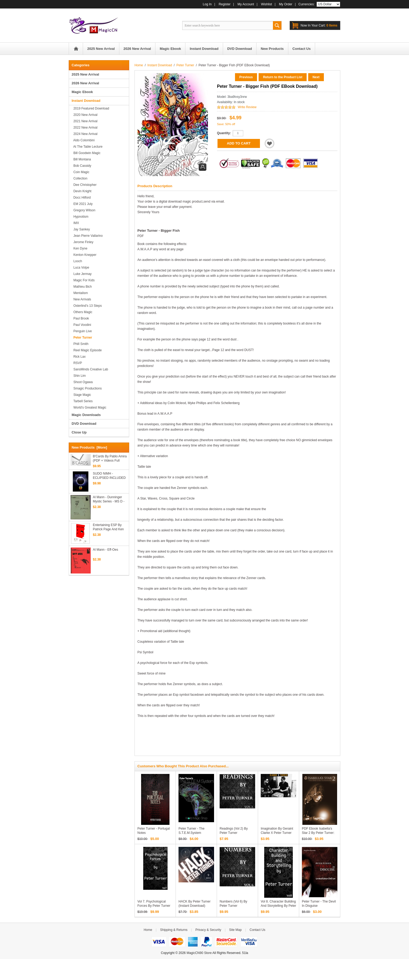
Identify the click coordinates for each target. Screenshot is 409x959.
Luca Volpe (80, 267)
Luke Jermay (82, 274)
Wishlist (266, 4)
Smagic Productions (87, 388)
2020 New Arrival (84, 115)
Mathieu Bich (82, 286)
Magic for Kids (83, 280)
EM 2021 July (82, 204)
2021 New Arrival (84, 121)
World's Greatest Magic (89, 407)
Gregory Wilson (83, 210)
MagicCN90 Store (199, 953)
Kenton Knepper (84, 255)
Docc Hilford (81, 197)
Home (76, 49)
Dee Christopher (84, 185)
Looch (77, 261)
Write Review (247, 107)
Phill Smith (80, 344)
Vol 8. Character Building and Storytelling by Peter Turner (278, 906)
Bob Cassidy (81, 166)
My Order (285, 4)
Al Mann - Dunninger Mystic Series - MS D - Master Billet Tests (108, 499)
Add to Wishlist (269, 143)
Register (224, 4)
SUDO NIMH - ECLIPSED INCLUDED (109, 476)
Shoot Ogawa (82, 382)
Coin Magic (80, 172)
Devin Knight (82, 191)
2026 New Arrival (85, 83)
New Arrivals (81, 299)
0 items (319, 25)
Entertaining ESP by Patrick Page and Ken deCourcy (108, 527)
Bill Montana (81, 159)
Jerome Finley (82, 242)
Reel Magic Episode (87, 350)
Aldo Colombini (83, 140)
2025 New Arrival (85, 74)
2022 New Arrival (84, 127)
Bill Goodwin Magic (86, 153)
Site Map (235, 930)
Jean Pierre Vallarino (87, 236)
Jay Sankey (81, 229)
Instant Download (159, 65)
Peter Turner (185, 65)
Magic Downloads (86, 415)
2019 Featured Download (90, 108)
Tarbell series (82, 401)
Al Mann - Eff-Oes (105, 549)
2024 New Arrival (84, 134)
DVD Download (84, 424)
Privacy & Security (208, 930)
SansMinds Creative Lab (90, 369)
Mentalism (80, 293)
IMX (75, 223)
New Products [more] (89, 447)
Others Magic (82, 312)
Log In (207, 4)
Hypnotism (80, 216)
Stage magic (81, 395)
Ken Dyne (79, 248)
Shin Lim (79, 376)
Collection (79, 178)
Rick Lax (79, 356)
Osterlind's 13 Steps (87, 306)
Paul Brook (80, 318)
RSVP (77, 363)
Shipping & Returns (173, 930)
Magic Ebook (82, 92)
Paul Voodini (81, 325)
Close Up (79, 432)
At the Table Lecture (87, 146)
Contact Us (257, 930)
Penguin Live (82, 331)
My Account (246, 4)
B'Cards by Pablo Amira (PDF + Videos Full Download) (110, 458)
